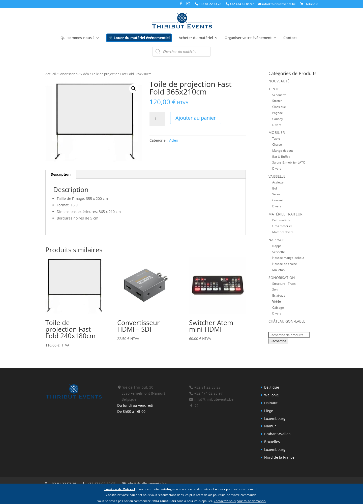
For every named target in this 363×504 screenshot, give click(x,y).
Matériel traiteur (285, 214)
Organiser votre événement (248, 38)
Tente (273, 88)
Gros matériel (282, 226)
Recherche (278, 341)
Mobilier (276, 132)
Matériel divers (282, 232)
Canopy (277, 119)
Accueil (50, 74)
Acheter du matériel (196, 38)
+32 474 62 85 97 (240, 4)
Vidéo (84, 74)
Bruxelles (272, 441)
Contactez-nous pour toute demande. (240, 501)
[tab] (60, 174)
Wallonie (271, 395)
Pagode (277, 113)
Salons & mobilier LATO (288, 162)
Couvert (277, 200)
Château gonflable (286, 321)
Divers (276, 125)
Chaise (277, 144)
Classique (279, 107)
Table (276, 138)
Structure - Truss (284, 283)
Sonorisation (68, 74)
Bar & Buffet (281, 156)
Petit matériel (281, 220)
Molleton (278, 270)
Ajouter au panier (195, 117)
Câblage (278, 307)
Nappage (276, 239)
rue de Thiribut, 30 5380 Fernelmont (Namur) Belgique (141, 393)
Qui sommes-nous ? (77, 38)
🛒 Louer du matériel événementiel (139, 37)
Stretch (277, 101)
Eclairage (278, 295)
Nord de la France (279, 457)
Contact (290, 38)
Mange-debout (282, 150)
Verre (276, 194)
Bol (274, 188)
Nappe (277, 246)
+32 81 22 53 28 (208, 4)
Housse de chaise (284, 264)
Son (275, 289)
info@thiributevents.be (277, 4)
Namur (270, 426)
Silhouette (279, 95)
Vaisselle (276, 176)
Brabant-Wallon (277, 433)
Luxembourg (274, 418)
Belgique (271, 387)
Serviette (278, 252)
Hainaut (271, 402)
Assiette (278, 182)
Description (61, 174)
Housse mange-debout (288, 258)
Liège (268, 410)
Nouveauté (278, 81)
